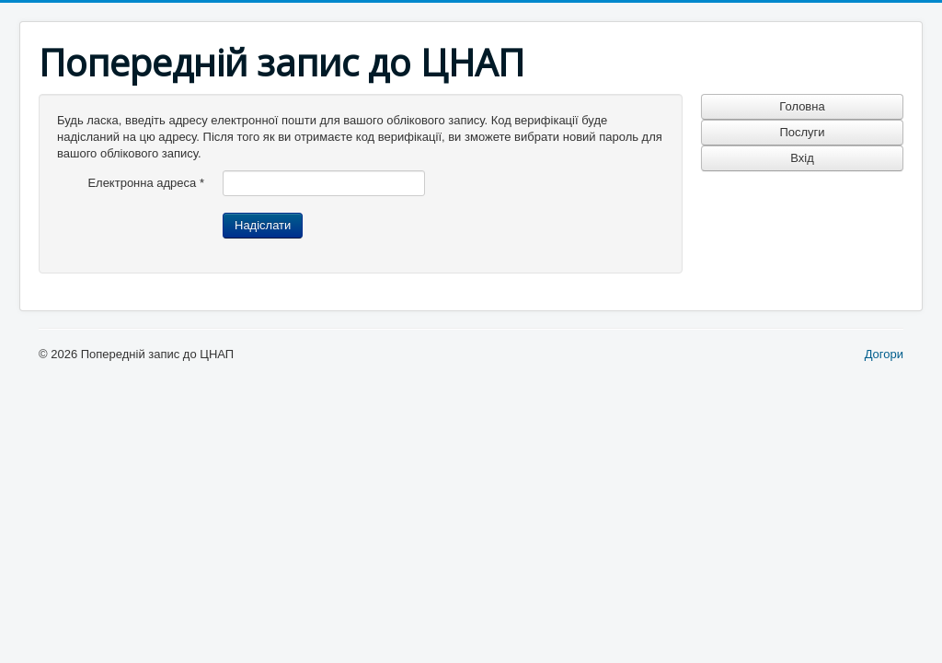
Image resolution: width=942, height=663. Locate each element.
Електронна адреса (145, 183)
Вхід (802, 158)
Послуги (801, 132)
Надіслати (263, 225)
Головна (801, 106)
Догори (884, 354)
